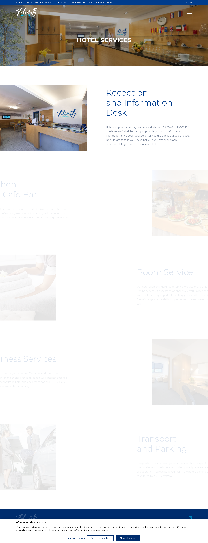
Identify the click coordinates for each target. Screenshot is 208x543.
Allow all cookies (128, 538)
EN (191, 2)
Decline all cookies (100, 538)
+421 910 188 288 (26, 2)
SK (187, 2)
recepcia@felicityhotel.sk (103, 2)
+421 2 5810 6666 (45, 2)
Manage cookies (76, 538)
